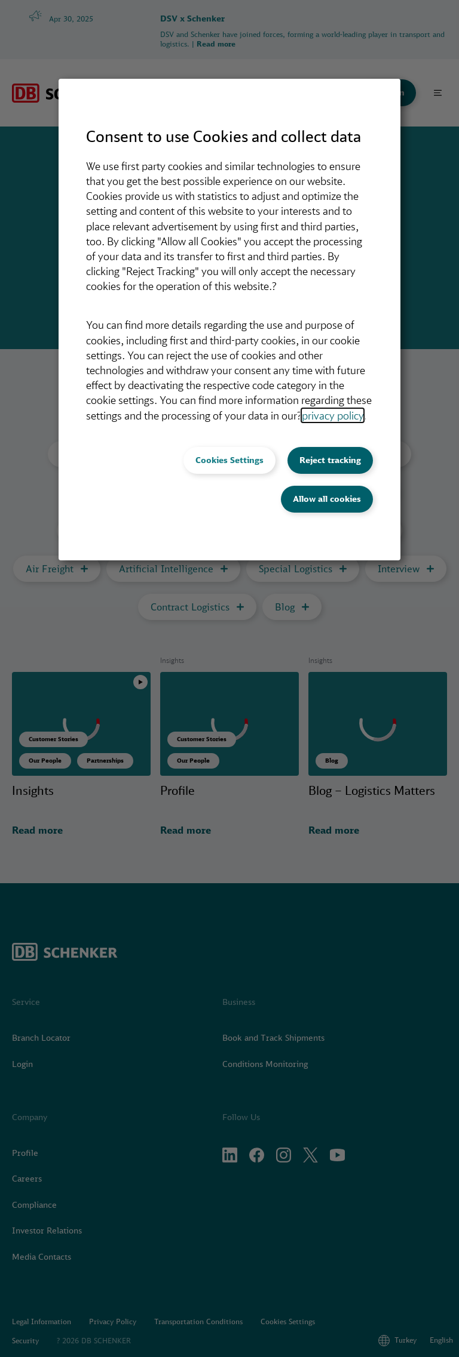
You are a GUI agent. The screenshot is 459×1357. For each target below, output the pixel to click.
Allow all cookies (327, 499)
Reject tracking (330, 460)
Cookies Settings (229, 460)
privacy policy (332, 415)
